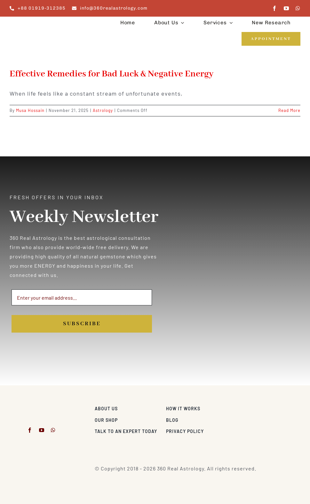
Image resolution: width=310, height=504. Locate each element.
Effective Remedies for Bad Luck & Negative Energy (111, 74)
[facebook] (274, 8)
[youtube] (286, 8)
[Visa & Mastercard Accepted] (279, 407)
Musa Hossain (30, 110)
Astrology (103, 110)
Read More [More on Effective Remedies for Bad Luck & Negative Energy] (289, 110)
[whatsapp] (298, 8)
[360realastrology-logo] (29, 24)
